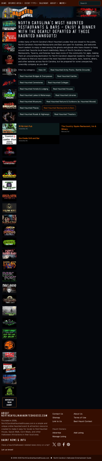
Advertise (56, 433)
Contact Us (57, 414)
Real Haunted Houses (63, 89)
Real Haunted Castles (67, 76)
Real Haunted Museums (31, 101)
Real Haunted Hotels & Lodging (34, 89)
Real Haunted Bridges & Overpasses (36, 76)
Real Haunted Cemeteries (31, 82)
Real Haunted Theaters (65, 114)
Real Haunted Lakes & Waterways (35, 95)
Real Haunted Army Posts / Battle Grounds (70, 70)
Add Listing (78, 433)
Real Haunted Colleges (58, 82)
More (62, 3)
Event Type (30, 3)
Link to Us (57, 421)
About (53, 3)
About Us (78, 414)
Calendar (43, 3)
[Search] (90, 3)
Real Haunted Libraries (65, 95)
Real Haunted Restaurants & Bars (59, 108)
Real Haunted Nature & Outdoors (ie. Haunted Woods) (71, 101)
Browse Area (14, 3)
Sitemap (56, 417)
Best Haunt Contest (83, 421)
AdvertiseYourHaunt (9, 402)
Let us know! (7, 449)
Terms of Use (80, 417)
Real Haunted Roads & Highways (34, 114)
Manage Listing (59, 436)
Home (4, 3)
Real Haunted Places (29, 108)
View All (42, 70)
